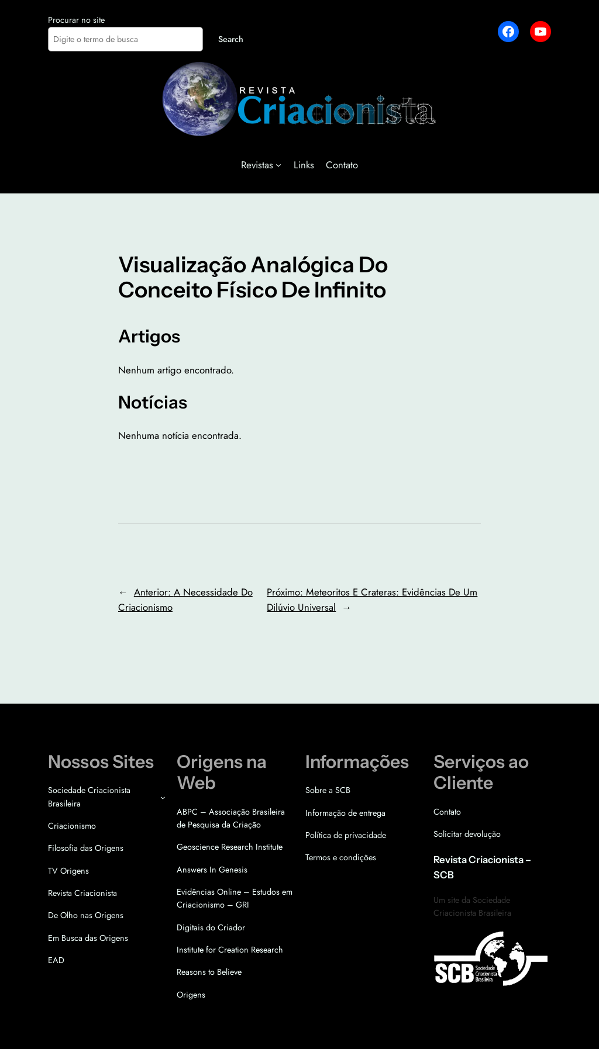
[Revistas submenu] (278, 165)
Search (230, 39)
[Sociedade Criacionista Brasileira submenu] (163, 797)
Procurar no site (76, 20)
